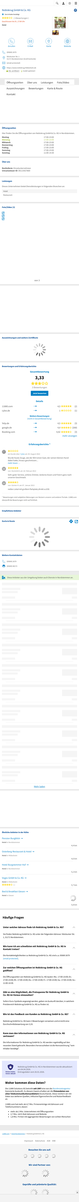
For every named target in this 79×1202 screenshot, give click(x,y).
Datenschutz (40, 1141)
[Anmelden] (63, 3)
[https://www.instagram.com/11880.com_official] (39, 1156)
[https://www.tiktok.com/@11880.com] (32, 1156)
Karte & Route (55, 88)
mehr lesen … (14, 463)
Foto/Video (63, 82)
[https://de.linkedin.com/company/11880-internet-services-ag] (53, 1156)
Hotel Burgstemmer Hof (14, 864)
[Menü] (76, 3)
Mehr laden (39, 786)
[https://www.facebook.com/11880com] (25, 1156)
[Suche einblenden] (57, 3)
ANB (53, 1141)
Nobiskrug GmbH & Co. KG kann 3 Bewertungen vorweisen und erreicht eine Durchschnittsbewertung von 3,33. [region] (36, 1022)
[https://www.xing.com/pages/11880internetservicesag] (46, 1156)
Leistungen (47, 82)
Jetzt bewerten (39, 393)
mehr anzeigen (69, 435)
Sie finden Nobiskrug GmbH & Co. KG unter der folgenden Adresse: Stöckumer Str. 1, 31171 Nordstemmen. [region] (39, 935)
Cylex (22, 454)
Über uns (32, 82)
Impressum (28, 1141)
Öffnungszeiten (15, 82)
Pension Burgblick (11, 838)
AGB (48, 1141)
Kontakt (11, 94)
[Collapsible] (74, 927)
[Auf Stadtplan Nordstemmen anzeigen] (76, 521)
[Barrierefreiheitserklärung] (70, 3)
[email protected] (10, 958)
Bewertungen (36, 88)
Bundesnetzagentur (61, 1088)
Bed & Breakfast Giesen (13, 891)
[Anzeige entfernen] (77, 1192)
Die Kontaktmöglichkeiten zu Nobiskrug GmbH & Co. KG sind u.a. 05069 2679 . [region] (36, 957)
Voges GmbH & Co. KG (13, 877)
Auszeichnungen (16, 88)
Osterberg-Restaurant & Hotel (16, 851)
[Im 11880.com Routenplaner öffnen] (71, 520)
